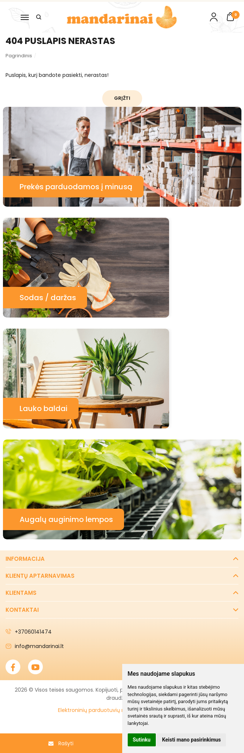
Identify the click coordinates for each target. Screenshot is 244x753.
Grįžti (122, 98)
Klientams (21, 593)
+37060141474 (29, 631)
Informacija (25, 559)
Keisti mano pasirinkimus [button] (191, 740)
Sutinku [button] (142, 740)
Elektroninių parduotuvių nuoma (99, 710)
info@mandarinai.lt (35, 646)
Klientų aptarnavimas (40, 576)
